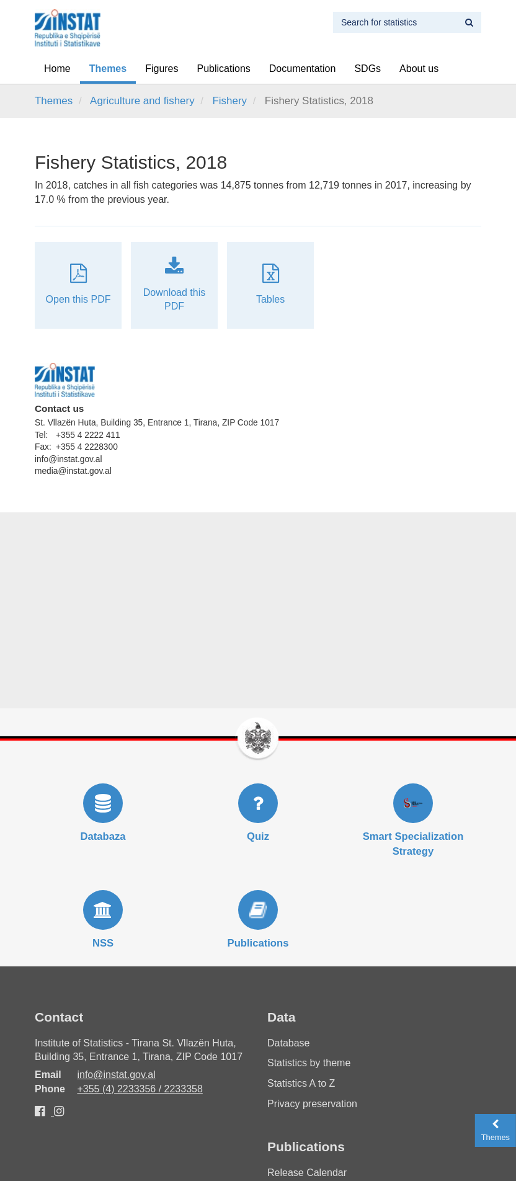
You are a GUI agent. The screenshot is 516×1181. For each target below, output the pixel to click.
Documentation (302, 68)
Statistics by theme (308, 1063)
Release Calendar (307, 1172)
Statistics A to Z (301, 1083)
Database (288, 1043)
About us (418, 68)
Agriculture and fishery (142, 101)
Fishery (229, 101)
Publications (224, 68)
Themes (108, 68)
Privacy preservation (312, 1104)
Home (57, 68)
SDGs (367, 68)
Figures (161, 68)
